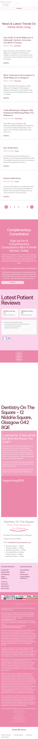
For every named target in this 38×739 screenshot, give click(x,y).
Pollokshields (18, 735)
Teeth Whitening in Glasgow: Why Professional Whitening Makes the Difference (18, 112)
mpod (17, 151)
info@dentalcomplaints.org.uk (9, 625)
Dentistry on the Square (10, 311)
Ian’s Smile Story (10, 148)
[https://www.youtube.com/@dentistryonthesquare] (31, 582)
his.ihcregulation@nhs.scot (8, 619)
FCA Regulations (19, 720)
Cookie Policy (19, 713)
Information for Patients (19, 712)
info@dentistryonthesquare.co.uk (19, 542)
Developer (17, 46)
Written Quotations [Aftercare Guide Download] (19, 716)
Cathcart (29, 735)
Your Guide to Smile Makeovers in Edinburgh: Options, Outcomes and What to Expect (18, 40)
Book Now (19, 8)
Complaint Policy (19, 715)
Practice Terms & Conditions (19, 718)
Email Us (19, 356)
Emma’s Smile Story (12, 178)
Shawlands (5, 737)
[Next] (32, 207)
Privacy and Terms (19, 710)
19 (27, 207)
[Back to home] (6, 3)
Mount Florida (6, 735)
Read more (6, 63)
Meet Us (19, 359)
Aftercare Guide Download (19, 721)
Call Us (19, 353)
